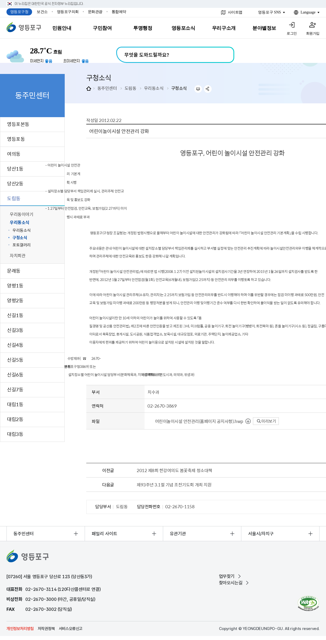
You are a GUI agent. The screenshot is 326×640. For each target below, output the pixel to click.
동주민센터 (107, 88)
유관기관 (178, 533)
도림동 (130, 88)
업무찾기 (227, 576)
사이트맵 (235, 12)
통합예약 (119, 12)
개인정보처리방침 (20, 628)
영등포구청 (19, 12)
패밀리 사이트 (104, 533)
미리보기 (266, 421)
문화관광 (95, 12)
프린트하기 (198, 89)
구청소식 (179, 88)
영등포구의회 (68, 12)
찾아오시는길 (231, 582)
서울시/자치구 (261, 533)
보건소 (42, 12)
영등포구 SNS (269, 12)
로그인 (292, 33)
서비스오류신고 (71, 628)
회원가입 (313, 33)
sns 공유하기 (208, 89)
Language (308, 12)
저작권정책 (46, 628)
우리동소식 (154, 88)
